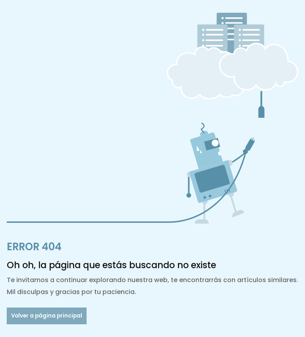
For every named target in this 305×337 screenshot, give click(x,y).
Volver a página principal (46, 315)
